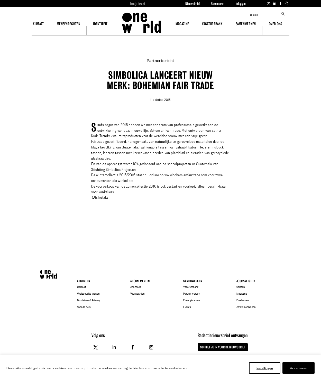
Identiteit (100, 24)
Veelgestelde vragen (88, 294)
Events (187, 307)
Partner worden (191, 294)
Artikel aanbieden (245, 307)
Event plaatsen (191, 300)
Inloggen (241, 4)
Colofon (240, 287)
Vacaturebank (212, 24)
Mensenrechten (68, 24)
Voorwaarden (137, 294)
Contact (81, 287)
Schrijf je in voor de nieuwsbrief (222, 347)
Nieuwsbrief (192, 4)
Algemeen (83, 281)
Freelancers (243, 300)
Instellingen (264, 367)
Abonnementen (140, 281)
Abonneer (135, 287)
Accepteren (298, 367)
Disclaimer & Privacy (88, 300)
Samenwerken (246, 24)
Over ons (275, 24)
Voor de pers (84, 307)
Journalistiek (246, 281)
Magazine (182, 24)
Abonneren (217, 4)
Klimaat (38, 24)
